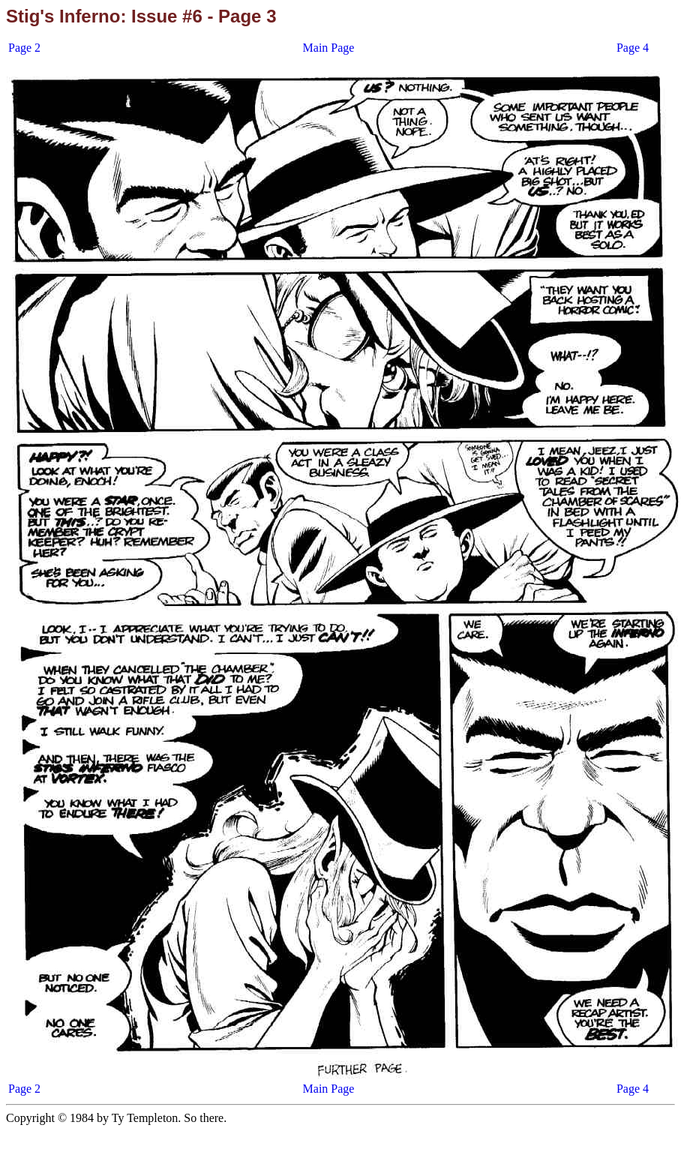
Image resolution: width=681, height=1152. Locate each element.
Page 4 (632, 47)
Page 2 (24, 47)
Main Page (329, 47)
